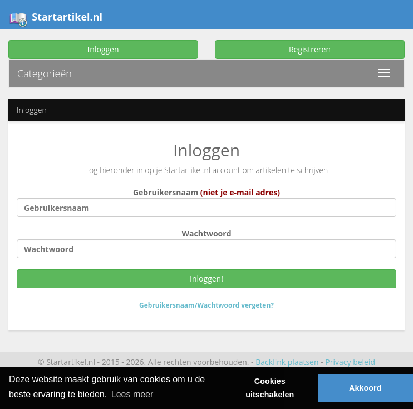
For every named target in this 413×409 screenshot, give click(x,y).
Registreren (310, 49)
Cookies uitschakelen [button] (269, 388)
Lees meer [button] (132, 394)
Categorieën (44, 73)
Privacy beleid (350, 362)
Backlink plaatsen (286, 362)
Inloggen (103, 49)
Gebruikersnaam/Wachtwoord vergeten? (206, 304)
